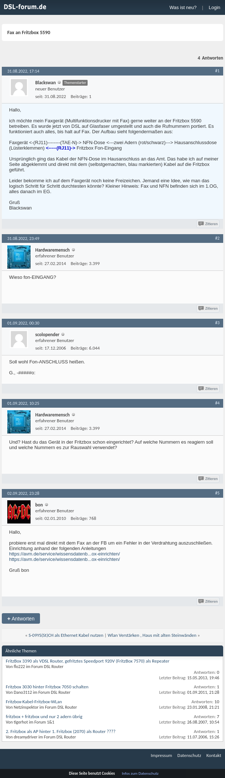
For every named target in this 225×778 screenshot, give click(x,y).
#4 (217, 403)
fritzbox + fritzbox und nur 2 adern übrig (44, 716)
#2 (217, 238)
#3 (217, 322)
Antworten (21, 618)
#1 (217, 70)
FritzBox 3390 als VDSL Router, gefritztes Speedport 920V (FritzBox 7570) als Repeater (87, 661)
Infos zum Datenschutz (140, 773)
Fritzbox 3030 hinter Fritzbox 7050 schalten (47, 686)
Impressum (161, 755)
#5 (217, 493)
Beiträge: (79, 96)
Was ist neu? (183, 7)
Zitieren (208, 223)
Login (214, 7)
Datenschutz (189, 755)
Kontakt (213, 755)
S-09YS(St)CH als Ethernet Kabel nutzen (66, 635)
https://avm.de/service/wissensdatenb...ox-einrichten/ (64, 554)
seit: (39, 96)
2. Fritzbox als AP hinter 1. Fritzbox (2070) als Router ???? (61, 731)
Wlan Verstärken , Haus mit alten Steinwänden (152, 635)
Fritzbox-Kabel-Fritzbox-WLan (34, 701)
